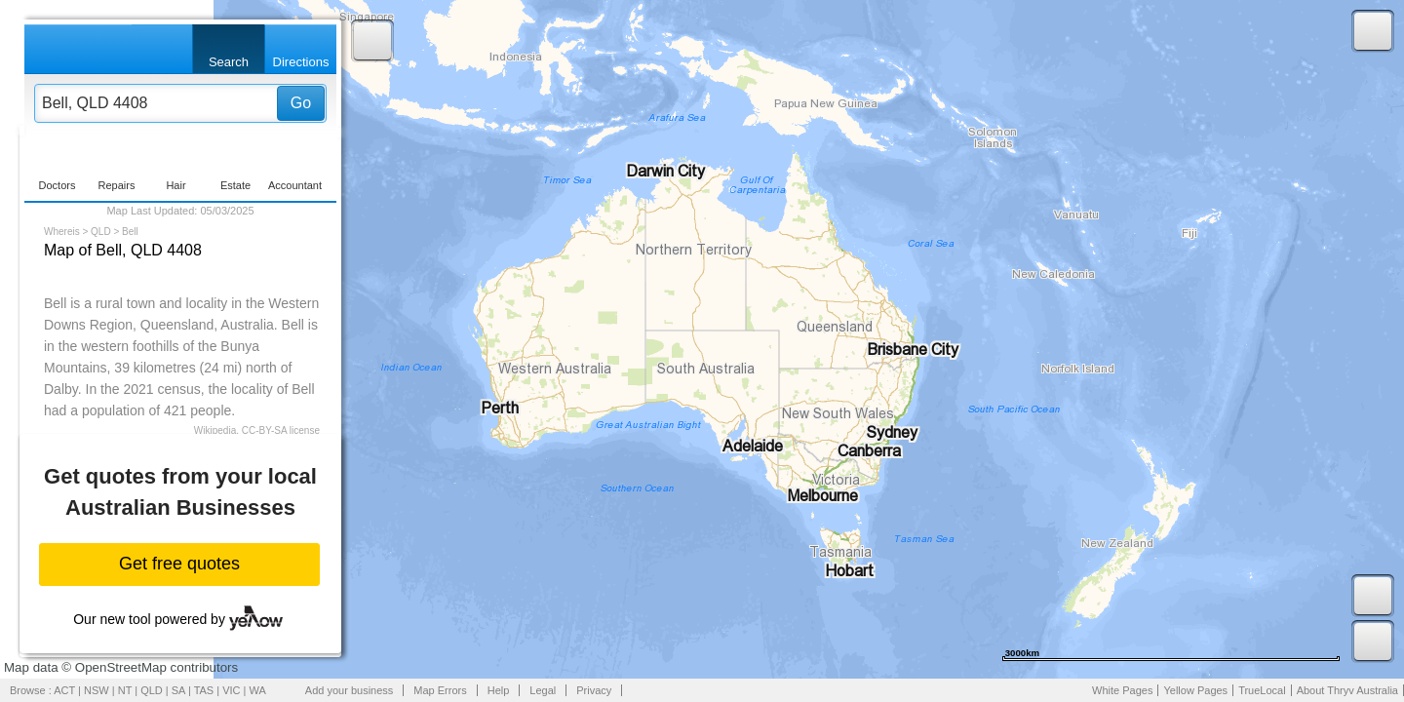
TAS (204, 690)
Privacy (593, 690)
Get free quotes (179, 563)
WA (258, 690)
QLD (101, 231)
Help (499, 690)
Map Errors (439, 690)
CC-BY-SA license (281, 430)
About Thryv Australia (1347, 690)
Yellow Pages (1195, 690)
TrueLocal (1262, 690)
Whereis (62, 231)
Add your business (349, 690)
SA (178, 690)
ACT (64, 690)
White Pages (1122, 690)
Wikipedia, (216, 430)
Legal (542, 690)
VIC (231, 690)
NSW (96, 690)
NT (125, 690)
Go (301, 103)
